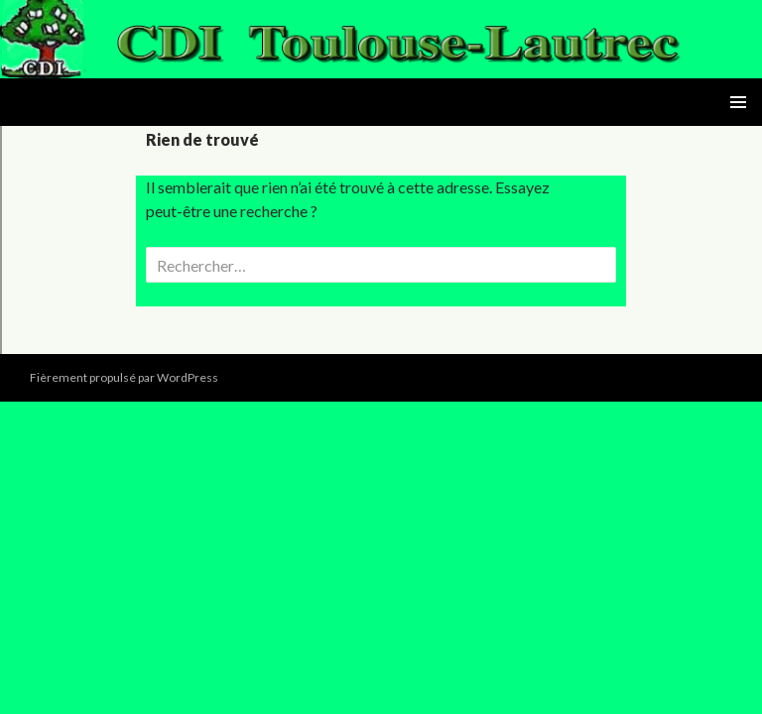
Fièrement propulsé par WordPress (124, 377)
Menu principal (738, 102)
